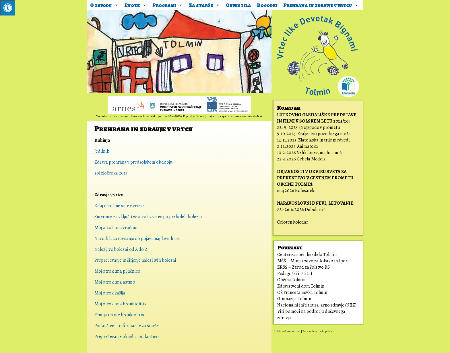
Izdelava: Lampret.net (287, 331)
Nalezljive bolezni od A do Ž (120, 249)
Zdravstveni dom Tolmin (300, 286)
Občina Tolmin (291, 280)
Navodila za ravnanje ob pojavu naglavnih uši (137, 238)
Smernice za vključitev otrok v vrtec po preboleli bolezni (148, 217)
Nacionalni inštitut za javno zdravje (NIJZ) (316, 305)
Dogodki (267, 5)
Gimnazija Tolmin (294, 299)
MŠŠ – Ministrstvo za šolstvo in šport (313, 261)
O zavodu (104, 4)
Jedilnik (101, 151)
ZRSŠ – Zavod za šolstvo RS (303, 267)
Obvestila (238, 5)
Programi (167, 4)
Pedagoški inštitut (295, 273)
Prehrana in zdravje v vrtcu (321, 4)
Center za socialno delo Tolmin (307, 254)
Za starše (204, 4)
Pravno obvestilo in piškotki (318, 331)
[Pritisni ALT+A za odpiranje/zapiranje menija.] (7, 7)
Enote (135, 4)
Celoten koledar (292, 222)
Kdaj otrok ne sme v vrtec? (119, 206)
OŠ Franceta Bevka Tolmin (302, 292)
